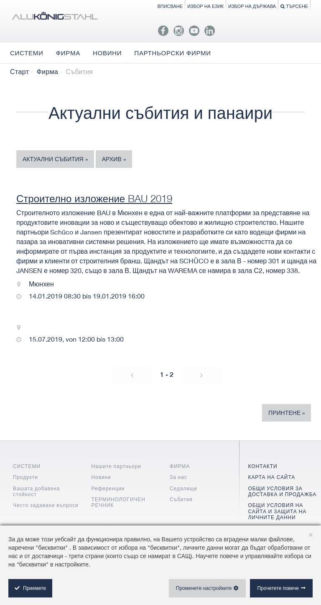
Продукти (25, 477)
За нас (178, 477)
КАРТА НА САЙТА (272, 477)
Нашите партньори (116, 466)
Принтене (284, 412)
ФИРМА (180, 466)
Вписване (170, 6)
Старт (19, 71)
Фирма (47, 71)
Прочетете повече (278, 588)
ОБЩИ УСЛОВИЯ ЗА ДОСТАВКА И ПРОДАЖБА (282, 491)
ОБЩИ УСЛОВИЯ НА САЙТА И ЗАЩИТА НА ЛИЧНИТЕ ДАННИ (277, 511)
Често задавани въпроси (46, 505)
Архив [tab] (112, 159)
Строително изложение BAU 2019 (94, 198)
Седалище (183, 488)
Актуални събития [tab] (53, 159)
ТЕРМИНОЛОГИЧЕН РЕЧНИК (118, 502)
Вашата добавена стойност (36, 491)
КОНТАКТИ (263, 466)
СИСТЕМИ (27, 466)
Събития (181, 499)
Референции (108, 488)
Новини (101, 477)
